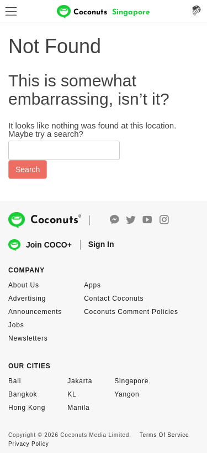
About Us (23, 285)
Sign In (101, 244)
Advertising (27, 298)
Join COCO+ (40, 245)
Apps (92, 285)
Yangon (126, 394)
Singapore (131, 381)
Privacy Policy (28, 444)
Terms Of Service (164, 435)
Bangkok (22, 394)
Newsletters (27, 338)
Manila (78, 407)
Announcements (35, 312)
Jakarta (79, 381)
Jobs (16, 325)
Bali (14, 381)
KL (71, 394)
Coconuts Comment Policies (131, 312)
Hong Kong (26, 407)
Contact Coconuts (114, 298)
